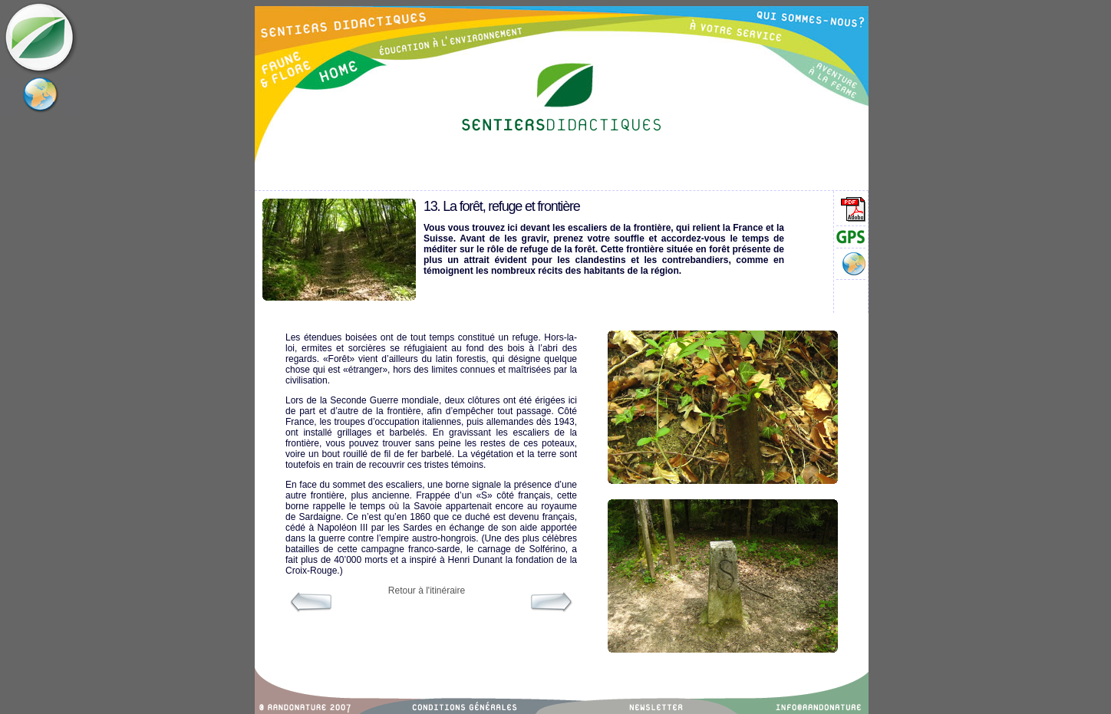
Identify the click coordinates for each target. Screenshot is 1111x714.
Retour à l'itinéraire (426, 590)
